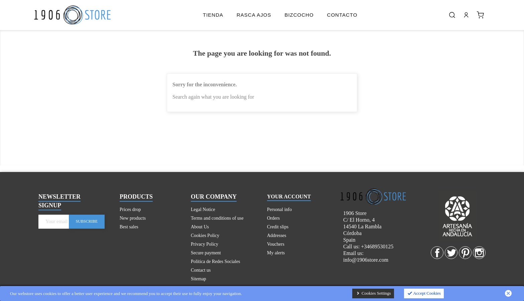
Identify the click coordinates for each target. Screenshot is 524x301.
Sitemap (198, 278)
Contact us (201, 270)
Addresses (276, 235)
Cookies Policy (205, 235)
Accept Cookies (424, 293)
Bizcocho (298, 15)
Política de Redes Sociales (215, 261)
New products (133, 218)
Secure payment (206, 252)
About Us (200, 226)
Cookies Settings (373, 293)
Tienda (213, 15)
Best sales (129, 226)
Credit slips (277, 226)
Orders (273, 218)
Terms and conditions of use (217, 218)
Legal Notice (203, 209)
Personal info (279, 209)
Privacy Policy (204, 244)
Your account (289, 196)
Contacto (342, 15)
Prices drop (130, 209)
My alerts (276, 252)
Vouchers (275, 244)
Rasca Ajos (254, 15)
